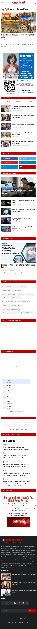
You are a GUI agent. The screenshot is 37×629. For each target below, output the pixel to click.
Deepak (3, 40)
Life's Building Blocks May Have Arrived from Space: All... (23, 201)
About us (21, 622)
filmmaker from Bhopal (24, 301)
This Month (18, 101)
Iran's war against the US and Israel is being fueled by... (23, 125)
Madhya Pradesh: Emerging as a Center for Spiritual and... (17, 36)
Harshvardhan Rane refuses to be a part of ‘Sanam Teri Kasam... (23, 583)
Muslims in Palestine (21, 287)
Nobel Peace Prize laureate (9, 301)
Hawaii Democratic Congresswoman (11, 309)
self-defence (29, 294)
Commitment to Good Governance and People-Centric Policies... (23, 107)
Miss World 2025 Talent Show (26, 312)
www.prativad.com (21, 515)
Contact (27, 622)
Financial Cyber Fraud (7, 287)
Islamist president (17, 290)
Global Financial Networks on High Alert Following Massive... (22, 219)
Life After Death (6, 290)
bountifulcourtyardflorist (17, 145)
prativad (14, 110)
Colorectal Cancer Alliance (9, 294)
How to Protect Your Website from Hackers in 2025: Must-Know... (23, 210)
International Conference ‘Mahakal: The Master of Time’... (22, 133)
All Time (30, 101)
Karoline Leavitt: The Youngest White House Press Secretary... (23, 228)
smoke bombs (5, 298)
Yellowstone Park (16, 298)
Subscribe (31, 611)
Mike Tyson (21, 294)
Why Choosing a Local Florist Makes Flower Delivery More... (22, 142)
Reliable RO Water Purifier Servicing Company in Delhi (18, 266)
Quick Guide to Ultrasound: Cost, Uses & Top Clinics (23, 574)
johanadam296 (4, 270)
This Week (7, 101)
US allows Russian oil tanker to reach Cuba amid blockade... (23, 116)
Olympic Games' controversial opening (12, 305)
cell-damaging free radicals (9, 312)
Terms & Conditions (12, 622)
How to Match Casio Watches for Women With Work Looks (24, 591)
